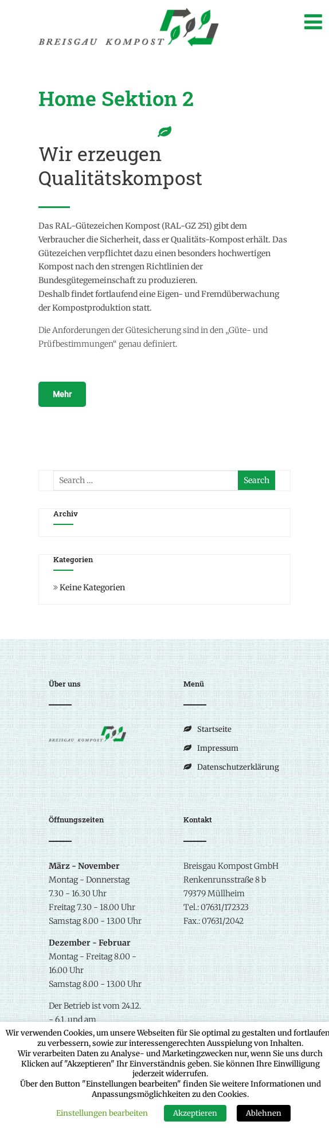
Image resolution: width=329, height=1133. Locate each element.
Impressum (217, 748)
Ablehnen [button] (263, 1113)
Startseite (214, 729)
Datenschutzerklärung (238, 767)
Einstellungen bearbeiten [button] (102, 1113)
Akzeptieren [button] (195, 1113)
